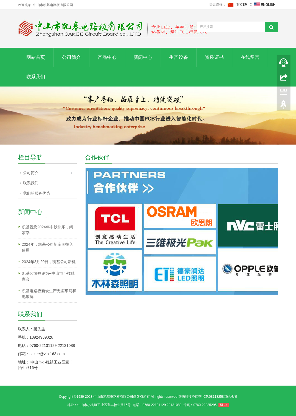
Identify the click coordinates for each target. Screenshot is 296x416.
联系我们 (35, 76)
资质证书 (214, 57)
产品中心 (107, 57)
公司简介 (71, 57)
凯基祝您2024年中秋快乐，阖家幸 (47, 230)
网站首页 (35, 57)
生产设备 (178, 57)
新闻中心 (142, 57)
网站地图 (230, 397)
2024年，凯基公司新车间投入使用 (47, 247)
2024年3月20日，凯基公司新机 (49, 262)
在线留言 (250, 57)
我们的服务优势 (36, 193)
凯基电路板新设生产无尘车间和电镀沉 (49, 294)
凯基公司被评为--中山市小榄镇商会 (48, 276)
